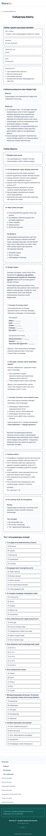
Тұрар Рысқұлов (7, 798)
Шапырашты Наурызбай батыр (11, 794)
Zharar (6, 3)
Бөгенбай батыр (7, 790)
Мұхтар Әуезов (6, 782)
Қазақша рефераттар (8, 11)
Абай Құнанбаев (7, 778)
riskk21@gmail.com (23, 823)
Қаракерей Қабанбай (8, 786)
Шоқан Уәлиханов (7, 802)
